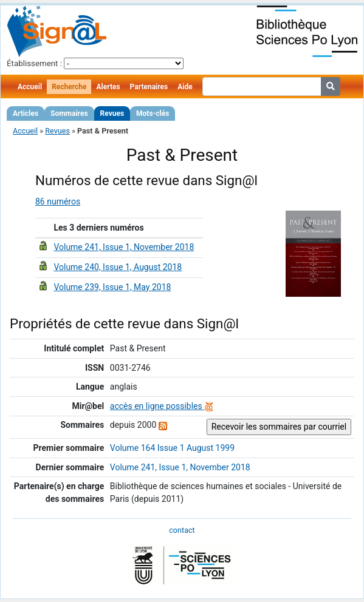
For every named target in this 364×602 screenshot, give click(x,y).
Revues (112, 113)
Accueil (30, 87)
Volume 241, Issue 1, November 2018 (123, 247)
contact (181, 530)
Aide (184, 87)
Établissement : (34, 63)
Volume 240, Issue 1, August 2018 (117, 267)
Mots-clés (152, 113)
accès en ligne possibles (162, 406)
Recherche (69, 87)
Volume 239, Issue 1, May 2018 (112, 287)
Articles (25, 113)
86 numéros (57, 201)
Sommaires (69, 113)
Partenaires (149, 87)
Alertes (108, 87)
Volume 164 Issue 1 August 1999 (172, 448)
